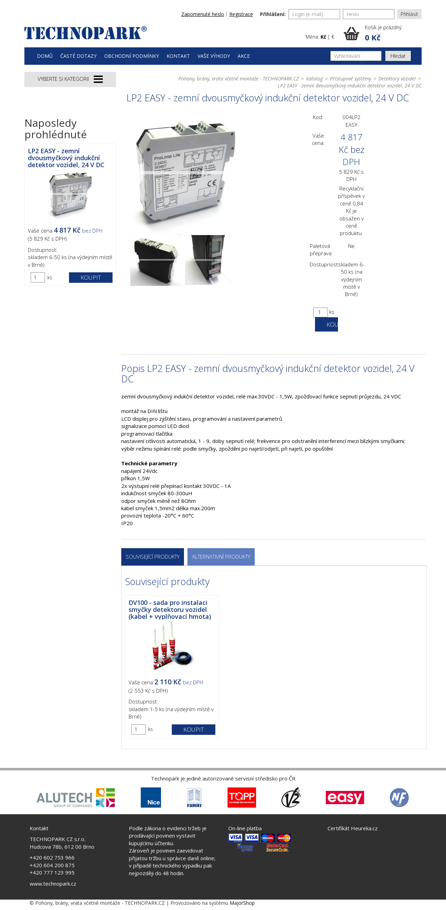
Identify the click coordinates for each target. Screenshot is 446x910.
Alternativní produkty (221, 556)
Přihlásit (409, 14)
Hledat (398, 56)
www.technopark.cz (53, 883)
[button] (383, 33)
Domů (45, 56)
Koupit (90, 277)
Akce (244, 56)
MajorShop (242, 903)
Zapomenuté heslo (202, 14)
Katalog (314, 78)
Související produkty (152, 556)
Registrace (241, 14)
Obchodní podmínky (131, 56)
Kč (323, 36)
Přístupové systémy (350, 78)
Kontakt (178, 56)
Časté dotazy (78, 56)
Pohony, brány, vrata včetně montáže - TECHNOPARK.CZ (238, 78)
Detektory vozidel (397, 78)
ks (49, 277)
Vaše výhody (214, 56)
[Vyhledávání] (356, 56)
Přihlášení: (273, 14)
